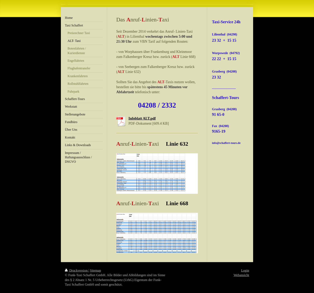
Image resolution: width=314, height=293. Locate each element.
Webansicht (241, 275)
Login (245, 270)
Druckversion (77, 270)
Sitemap (95, 270)
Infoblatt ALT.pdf (142, 118)
